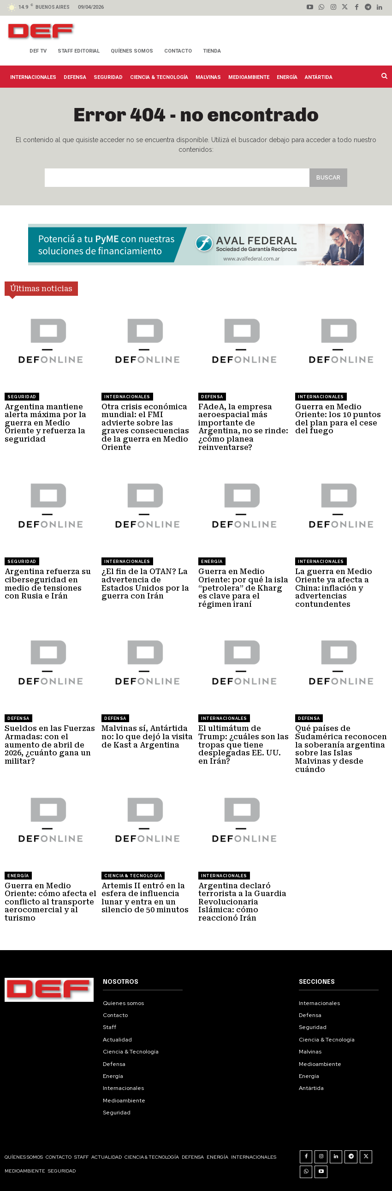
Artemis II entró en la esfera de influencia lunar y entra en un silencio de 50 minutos (145, 897)
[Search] (328, 177)
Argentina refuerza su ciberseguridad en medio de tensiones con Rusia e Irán (48, 583)
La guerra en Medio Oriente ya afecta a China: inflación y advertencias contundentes (333, 587)
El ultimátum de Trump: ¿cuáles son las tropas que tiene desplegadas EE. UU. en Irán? (243, 744)
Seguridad (21, 396)
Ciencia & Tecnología (133, 875)
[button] (383, 75)
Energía (212, 561)
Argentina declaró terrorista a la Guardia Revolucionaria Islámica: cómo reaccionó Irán (242, 901)
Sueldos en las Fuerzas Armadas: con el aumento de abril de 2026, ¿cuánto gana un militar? (50, 744)
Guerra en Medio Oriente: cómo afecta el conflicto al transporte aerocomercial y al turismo (50, 901)
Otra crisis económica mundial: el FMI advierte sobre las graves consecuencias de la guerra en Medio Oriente (145, 426)
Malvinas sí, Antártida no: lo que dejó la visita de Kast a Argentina (147, 736)
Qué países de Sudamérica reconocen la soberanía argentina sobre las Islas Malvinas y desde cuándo (341, 748)
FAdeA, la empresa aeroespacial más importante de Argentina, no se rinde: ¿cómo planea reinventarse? (243, 426)
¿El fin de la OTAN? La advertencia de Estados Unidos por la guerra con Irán (145, 583)
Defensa (212, 396)
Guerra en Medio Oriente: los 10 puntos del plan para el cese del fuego (338, 418)
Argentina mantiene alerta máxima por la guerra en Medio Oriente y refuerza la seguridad (45, 422)
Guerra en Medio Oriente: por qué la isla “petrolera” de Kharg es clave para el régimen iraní (243, 587)
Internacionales (127, 396)
